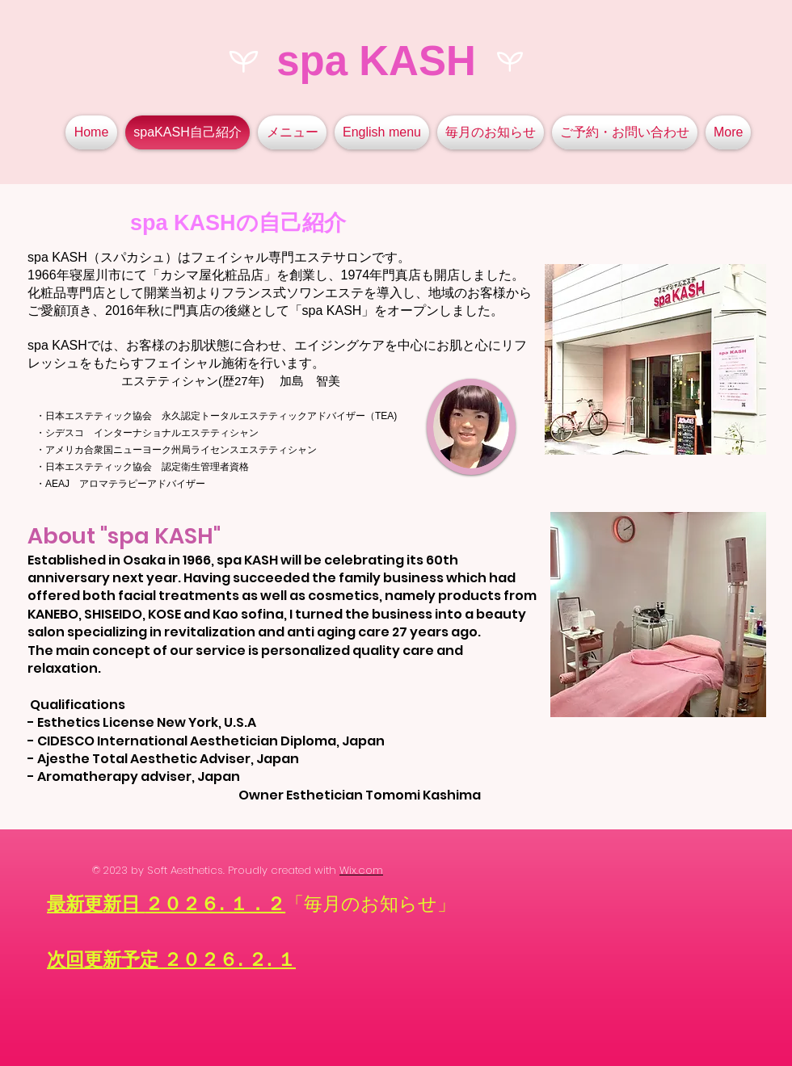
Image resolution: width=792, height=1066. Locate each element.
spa (312, 61)
